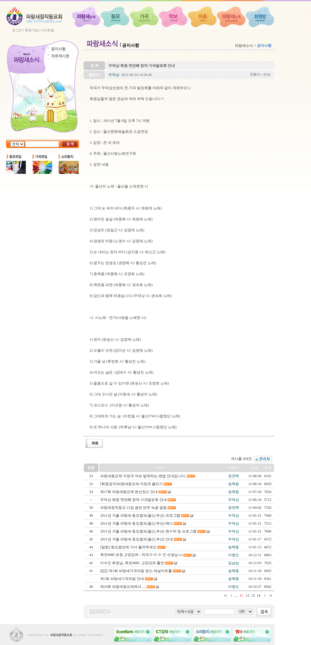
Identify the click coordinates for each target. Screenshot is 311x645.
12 (247, 595)
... (236, 595)
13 (253, 595)
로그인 (17, 30)
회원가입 (31, 30)
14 (258, 595)
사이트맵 (47, 30)
